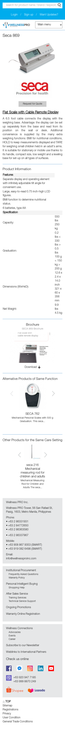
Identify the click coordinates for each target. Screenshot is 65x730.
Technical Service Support (22, 601)
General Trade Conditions (18, 721)
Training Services (17, 598)
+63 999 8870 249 (24, 681)
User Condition (11, 717)
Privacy (7, 713)
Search (59, 5)
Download (31, 367)
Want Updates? (49, 15)
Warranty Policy (17, 578)
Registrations (10, 709)
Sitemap (7, 705)
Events (12, 636)
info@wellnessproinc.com (21, 558)
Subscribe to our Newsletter (22, 645)
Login (14, 15)
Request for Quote (32, 104)
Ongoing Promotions (18, 607)
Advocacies (15, 632)
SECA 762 (32, 414)
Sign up (28, 15)
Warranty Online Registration (23, 614)
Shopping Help (17, 588)
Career (12, 639)
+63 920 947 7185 (24, 677)
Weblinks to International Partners (26, 652)
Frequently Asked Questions (23, 574)
